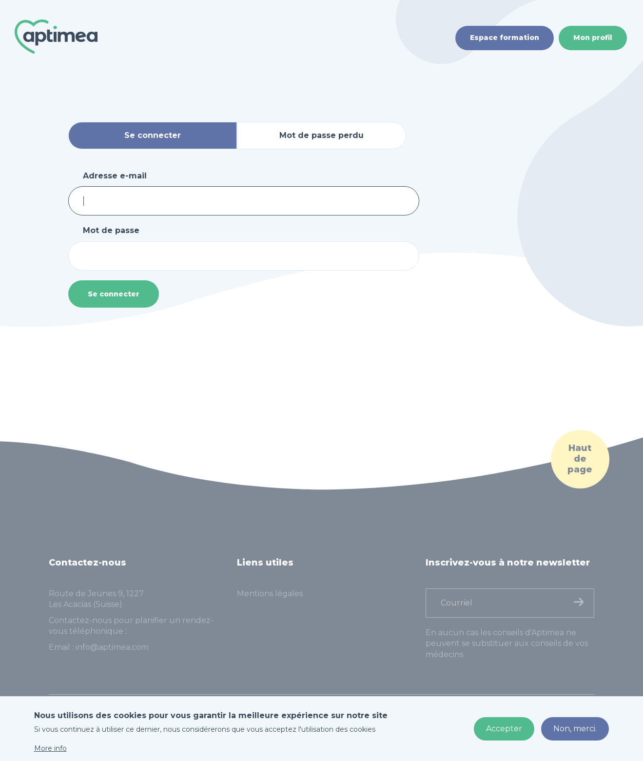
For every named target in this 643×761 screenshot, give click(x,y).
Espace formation (504, 37)
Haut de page (579, 458)
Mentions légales (270, 593)
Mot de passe (111, 230)
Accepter (504, 728)
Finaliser (579, 602)
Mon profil (592, 37)
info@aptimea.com (112, 647)
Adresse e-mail (115, 175)
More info (50, 748)
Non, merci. (575, 728)
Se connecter (113, 294)
